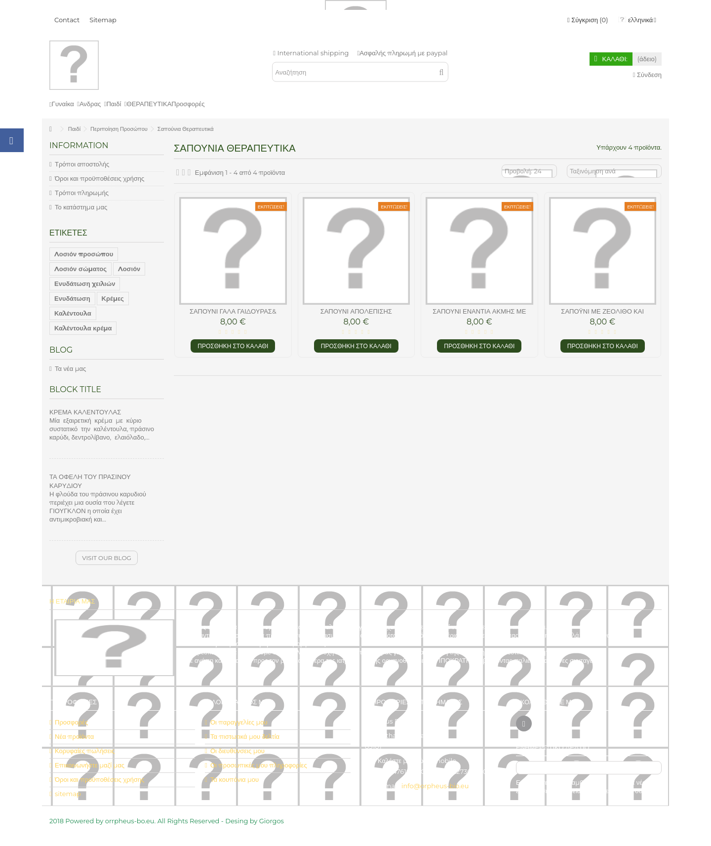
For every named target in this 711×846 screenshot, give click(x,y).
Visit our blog (106, 558)
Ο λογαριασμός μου (239, 702)
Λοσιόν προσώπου (83, 254)
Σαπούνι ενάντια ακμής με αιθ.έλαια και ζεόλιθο (479, 315)
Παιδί (74, 128)
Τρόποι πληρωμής (82, 193)
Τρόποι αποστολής (82, 164)
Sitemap (103, 20)
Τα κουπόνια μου (234, 779)
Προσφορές (71, 722)
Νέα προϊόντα (74, 736)
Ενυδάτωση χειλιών (84, 283)
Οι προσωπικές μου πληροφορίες (258, 765)
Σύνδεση (647, 75)
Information (78, 145)
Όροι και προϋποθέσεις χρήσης (99, 178)
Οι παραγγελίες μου (239, 722)
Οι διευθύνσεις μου (237, 751)
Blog (61, 350)
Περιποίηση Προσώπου (119, 128)
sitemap (68, 794)
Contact (66, 20)
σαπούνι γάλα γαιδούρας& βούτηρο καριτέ (233, 315)
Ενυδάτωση (72, 298)
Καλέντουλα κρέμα (83, 328)
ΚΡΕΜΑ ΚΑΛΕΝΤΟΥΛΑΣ (85, 412)
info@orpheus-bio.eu (435, 786)
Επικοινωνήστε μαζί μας (89, 765)
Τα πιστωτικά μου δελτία (244, 736)
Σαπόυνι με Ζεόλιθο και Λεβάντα (602, 315)
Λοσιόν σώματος (80, 269)
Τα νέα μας (70, 368)
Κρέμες (113, 298)
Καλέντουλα (72, 313)
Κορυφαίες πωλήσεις (85, 751)
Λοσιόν (129, 269)
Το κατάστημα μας (81, 207)
